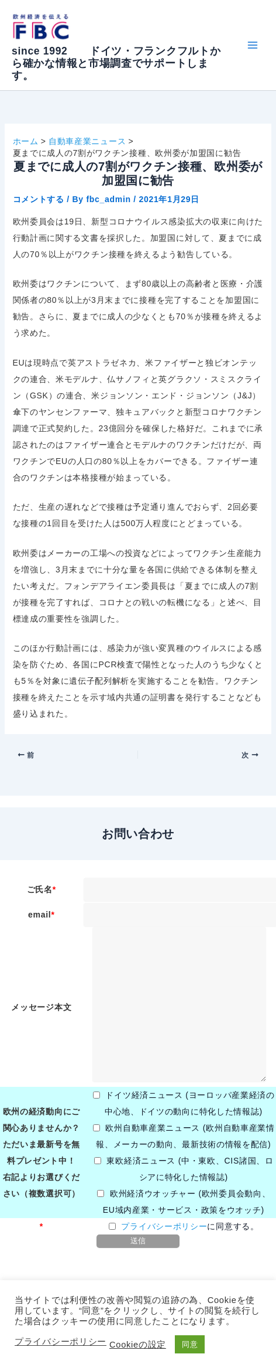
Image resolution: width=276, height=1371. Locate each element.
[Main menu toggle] (252, 45)
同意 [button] (190, 1344)
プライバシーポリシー (164, 1226)
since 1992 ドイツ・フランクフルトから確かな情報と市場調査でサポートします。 (116, 63)
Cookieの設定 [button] (137, 1344)
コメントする (38, 199)
